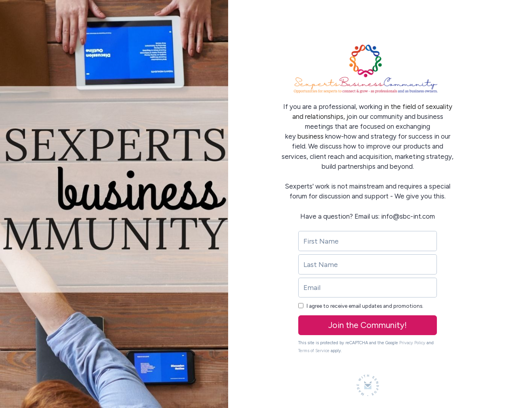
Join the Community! (367, 325)
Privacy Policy (412, 342)
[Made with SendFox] (367, 385)
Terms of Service (314, 350)
